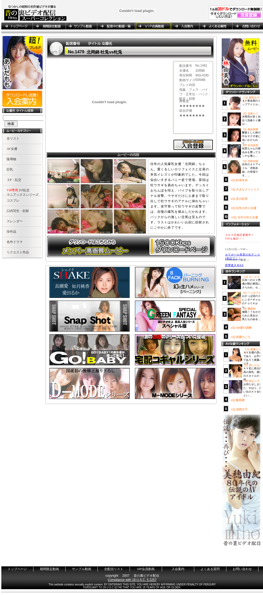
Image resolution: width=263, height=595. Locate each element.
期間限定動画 (49, 26)
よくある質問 (215, 26)
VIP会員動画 (153, 26)
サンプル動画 (81, 26)
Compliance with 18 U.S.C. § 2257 (132, 580)
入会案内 (185, 26)
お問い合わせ (246, 26)
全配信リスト (116, 26)
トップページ (17, 26)
